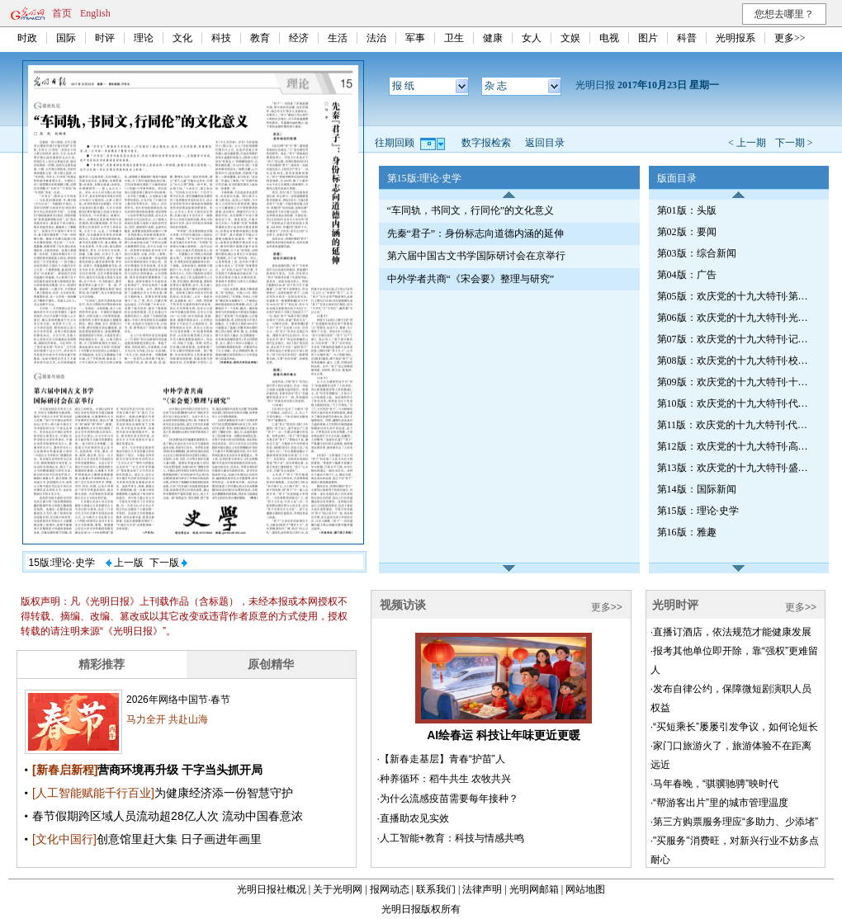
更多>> (790, 38)
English (95, 13)
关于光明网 (337, 889)
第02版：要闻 (687, 232)
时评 (105, 38)
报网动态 (389, 889)
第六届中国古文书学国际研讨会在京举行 (476, 256)
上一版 (125, 562)
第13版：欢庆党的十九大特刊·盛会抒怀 (735, 468)
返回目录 (545, 142)
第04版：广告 (687, 274)
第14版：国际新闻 (696, 489)
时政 (27, 38)
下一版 (168, 562)
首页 (62, 13)
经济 (299, 38)
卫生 (454, 38)
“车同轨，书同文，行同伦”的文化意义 (471, 210)
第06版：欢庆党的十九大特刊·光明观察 (735, 317)
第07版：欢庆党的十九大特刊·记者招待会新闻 (735, 339)
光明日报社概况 (271, 889)
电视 (609, 38)
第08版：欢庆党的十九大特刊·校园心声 (735, 360)
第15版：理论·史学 (698, 510)
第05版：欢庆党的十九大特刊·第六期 (735, 296)
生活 (338, 38)
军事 (415, 38)
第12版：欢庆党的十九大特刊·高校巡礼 (735, 446)
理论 (144, 38)
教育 (260, 38)
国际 (66, 38)
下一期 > (794, 142)
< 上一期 (747, 142)
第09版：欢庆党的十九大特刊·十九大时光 (735, 382)
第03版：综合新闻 (696, 253)
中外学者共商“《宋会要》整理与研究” (471, 279)
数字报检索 (486, 142)
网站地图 (585, 889)
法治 (376, 38)
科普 (687, 38)
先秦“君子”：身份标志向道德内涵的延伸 (476, 233)
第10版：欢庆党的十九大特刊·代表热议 (735, 403)
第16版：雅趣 (687, 532)
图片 (648, 38)
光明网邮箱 (534, 889)
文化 (182, 38)
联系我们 (436, 889)
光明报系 (735, 38)
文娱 (570, 38)
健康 (493, 38)
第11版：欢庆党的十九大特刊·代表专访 (735, 425)
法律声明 (482, 889)
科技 (221, 38)
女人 (532, 38)
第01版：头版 (687, 210)
